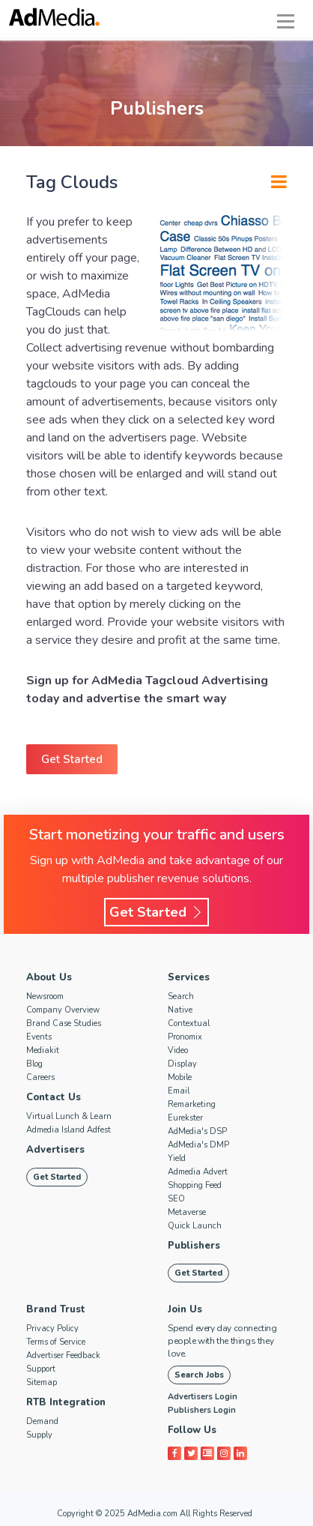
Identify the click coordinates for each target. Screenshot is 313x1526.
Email (178, 1091)
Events (39, 1037)
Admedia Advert (198, 1171)
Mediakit (42, 1050)
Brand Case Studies (63, 1023)
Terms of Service (55, 1342)
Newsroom (45, 996)
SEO (176, 1198)
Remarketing (192, 1104)
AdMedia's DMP (198, 1144)
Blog (34, 1064)
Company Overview (63, 1010)
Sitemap (41, 1382)
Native (180, 1010)
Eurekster (185, 1118)
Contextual (189, 1023)
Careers (40, 1077)
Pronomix (185, 1037)
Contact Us (53, 1097)
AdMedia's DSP (197, 1131)
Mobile (180, 1077)
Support (40, 1369)
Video (178, 1050)
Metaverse (187, 1212)
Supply (39, 1435)
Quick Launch (195, 1225)
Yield (177, 1158)
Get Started (72, 759)
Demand (42, 1421)
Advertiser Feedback (63, 1355)
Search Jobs (199, 1375)
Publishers (194, 1245)
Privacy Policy (52, 1328)
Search (181, 996)
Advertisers (55, 1149)
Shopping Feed (195, 1185)
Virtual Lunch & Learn (69, 1116)
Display (182, 1064)
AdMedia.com (152, 1513)
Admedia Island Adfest (68, 1130)
